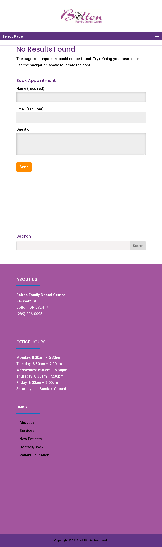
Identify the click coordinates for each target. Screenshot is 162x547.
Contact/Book (31, 447)
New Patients (31, 439)
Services (27, 430)
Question (24, 129)
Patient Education (34, 455)
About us (27, 422)
